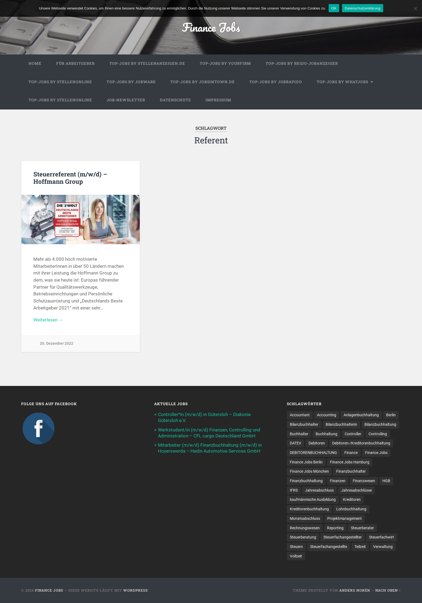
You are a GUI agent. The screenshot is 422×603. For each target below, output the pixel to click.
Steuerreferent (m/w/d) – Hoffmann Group (70, 177)
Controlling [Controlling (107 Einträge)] (378, 434)
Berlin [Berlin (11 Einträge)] (391, 415)
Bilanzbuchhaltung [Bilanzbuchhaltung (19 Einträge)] (380, 424)
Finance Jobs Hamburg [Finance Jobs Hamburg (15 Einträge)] (349, 462)
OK (334, 8)
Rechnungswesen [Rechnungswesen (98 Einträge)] (305, 528)
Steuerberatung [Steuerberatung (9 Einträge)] (303, 537)
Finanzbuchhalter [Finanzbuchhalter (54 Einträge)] (351, 471)
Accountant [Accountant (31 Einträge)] (300, 415)
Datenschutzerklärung (362, 8)
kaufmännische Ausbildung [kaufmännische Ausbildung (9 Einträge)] (313, 499)
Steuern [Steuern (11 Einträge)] (296, 546)
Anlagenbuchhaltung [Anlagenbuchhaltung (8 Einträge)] (361, 415)
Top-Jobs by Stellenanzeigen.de (147, 63)
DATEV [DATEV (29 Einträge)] (295, 443)
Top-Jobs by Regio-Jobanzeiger (302, 63)
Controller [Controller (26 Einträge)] (353, 434)
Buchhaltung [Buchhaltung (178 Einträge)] (326, 434)
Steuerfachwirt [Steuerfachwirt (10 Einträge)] (381, 537)
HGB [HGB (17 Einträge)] (386, 481)
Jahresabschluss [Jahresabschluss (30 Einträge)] (319, 490)
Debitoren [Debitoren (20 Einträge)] (317, 443)
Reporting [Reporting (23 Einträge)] (335, 528)
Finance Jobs (211, 27)
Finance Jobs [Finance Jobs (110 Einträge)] (376, 452)
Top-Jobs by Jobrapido (275, 81)
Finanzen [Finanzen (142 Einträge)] (337, 481)
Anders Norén (354, 590)
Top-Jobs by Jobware (131, 81)
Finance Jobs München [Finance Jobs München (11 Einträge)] (309, 471)
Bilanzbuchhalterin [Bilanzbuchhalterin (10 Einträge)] (341, 424)
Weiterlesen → (48, 320)
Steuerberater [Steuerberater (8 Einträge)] (362, 528)
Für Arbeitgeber (75, 63)
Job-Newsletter (126, 100)
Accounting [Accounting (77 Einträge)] (326, 415)
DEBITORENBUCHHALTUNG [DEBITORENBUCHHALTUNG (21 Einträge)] (313, 452)
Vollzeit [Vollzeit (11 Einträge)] (296, 556)
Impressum (218, 100)
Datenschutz (175, 100)
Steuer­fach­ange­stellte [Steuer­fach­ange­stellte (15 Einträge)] (328, 546)
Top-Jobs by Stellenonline (60, 81)
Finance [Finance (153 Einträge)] (351, 452)
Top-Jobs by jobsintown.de (202, 81)
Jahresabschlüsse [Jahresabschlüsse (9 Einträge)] (356, 490)
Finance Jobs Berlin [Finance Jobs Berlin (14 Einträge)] (306, 462)
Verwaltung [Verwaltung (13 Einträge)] (383, 546)
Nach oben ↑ (388, 590)
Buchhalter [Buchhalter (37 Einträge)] (299, 434)
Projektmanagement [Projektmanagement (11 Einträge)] (344, 518)
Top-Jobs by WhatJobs (342, 81)
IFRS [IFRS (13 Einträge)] (294, 490)
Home (35, 63)
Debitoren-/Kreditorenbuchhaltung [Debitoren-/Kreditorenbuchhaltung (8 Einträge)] (361, 443)
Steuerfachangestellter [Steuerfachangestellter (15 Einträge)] (342, 537)
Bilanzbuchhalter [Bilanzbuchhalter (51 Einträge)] (304, 424)
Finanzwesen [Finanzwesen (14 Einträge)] (364, 481)
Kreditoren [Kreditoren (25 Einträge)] (352, 499)
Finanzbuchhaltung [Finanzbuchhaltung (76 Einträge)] (306, 481)
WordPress (135, 590)
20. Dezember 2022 (56, 343)
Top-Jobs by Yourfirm (225, 63)
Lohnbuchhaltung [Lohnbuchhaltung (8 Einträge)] (351, 509)
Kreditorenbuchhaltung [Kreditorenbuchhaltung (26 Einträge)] (309, 509)
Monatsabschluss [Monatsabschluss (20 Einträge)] (305, 518)
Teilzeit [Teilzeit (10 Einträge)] (360, 546)
